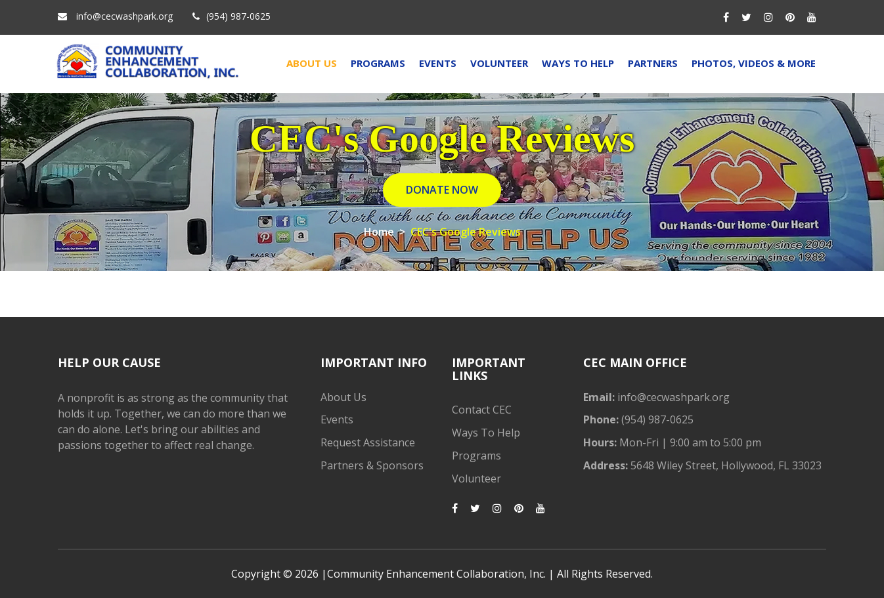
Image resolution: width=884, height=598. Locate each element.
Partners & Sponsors (372, 465)
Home (379, 231)
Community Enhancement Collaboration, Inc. (436, 573)
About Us (311, 63)
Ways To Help (578, 63)
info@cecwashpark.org (124, 16)
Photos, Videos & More (754, 63)
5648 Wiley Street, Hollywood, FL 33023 (725, 465)
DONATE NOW (442, 189)
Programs (378, 63)
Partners (653, 63)
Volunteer (499, 63)
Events (437, 63)
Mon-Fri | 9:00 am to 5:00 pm (689, 442)
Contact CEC (482, 409)
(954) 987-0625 (238, 16)
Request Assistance (367, 442)
